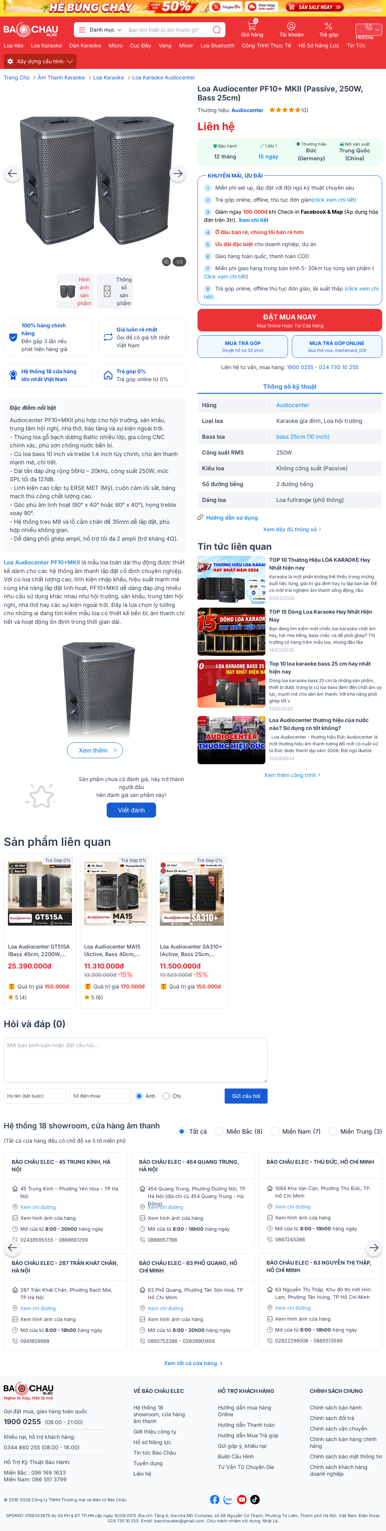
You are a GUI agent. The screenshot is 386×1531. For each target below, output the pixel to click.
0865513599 (328, 1341)
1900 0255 (300, 367)
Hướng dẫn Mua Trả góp (248, 1435)
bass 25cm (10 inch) (302, 436)
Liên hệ (142, 1473)
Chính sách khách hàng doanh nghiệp (339, 1470)
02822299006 (292, 1341)
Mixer (186, 45)
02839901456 (199, 1341)
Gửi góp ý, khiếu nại (242, 1446)
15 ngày (268, 156)
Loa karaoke (46, 45)
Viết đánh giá (131, 812)
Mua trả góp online (337, 346)
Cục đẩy (140, 45)
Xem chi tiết (253, 220)
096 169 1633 (48, 1472)
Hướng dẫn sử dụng (232, 517)
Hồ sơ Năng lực (152, 1442)
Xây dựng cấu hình (40, 61)
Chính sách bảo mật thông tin (346, 1456)
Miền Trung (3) (355, 1131)
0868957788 (162, 1240)
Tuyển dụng (148, 1463)
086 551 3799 (49, 1479)
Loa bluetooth (217, 45)
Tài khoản (291, 34)
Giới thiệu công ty (154, 1431)
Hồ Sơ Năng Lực (319, 45)
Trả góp (329, 34)
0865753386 (163, 1341)
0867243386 (290, 1239)
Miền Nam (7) (295, 1131)
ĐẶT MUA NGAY (290, 321)
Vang (165, 45)
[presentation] (12, 173)
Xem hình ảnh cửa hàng (48, 1218)
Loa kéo (13, 45)
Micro (116, 45)
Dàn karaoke (85, 45)
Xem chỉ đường (38, 1207)
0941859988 (34, 1341)
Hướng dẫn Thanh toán (246, 1425)
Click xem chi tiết (225, 276)
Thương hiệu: (230, 110)
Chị (177, 1096)
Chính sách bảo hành (335, 1407)
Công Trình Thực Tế (266, 45)
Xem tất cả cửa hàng (190, 1363)
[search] (217, 30)
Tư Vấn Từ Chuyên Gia (247, 1467)
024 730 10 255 (338, 367)
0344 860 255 (22, 1447)
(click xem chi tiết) (334, 199)
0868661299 (73, 1240)
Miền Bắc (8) (238, 1131)
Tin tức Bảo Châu (154, 1452)
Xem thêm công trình (290, 775)
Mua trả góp (243, 346)
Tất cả (192, 1131)
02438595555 (37, 1240)
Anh (150, 1096)
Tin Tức (356, 45)
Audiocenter (292, 405)
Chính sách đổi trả (332, 1418)
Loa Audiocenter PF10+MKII (42, 562)
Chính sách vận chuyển (338, 1428)
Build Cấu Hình (236, 1456)
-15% (125, 974)
